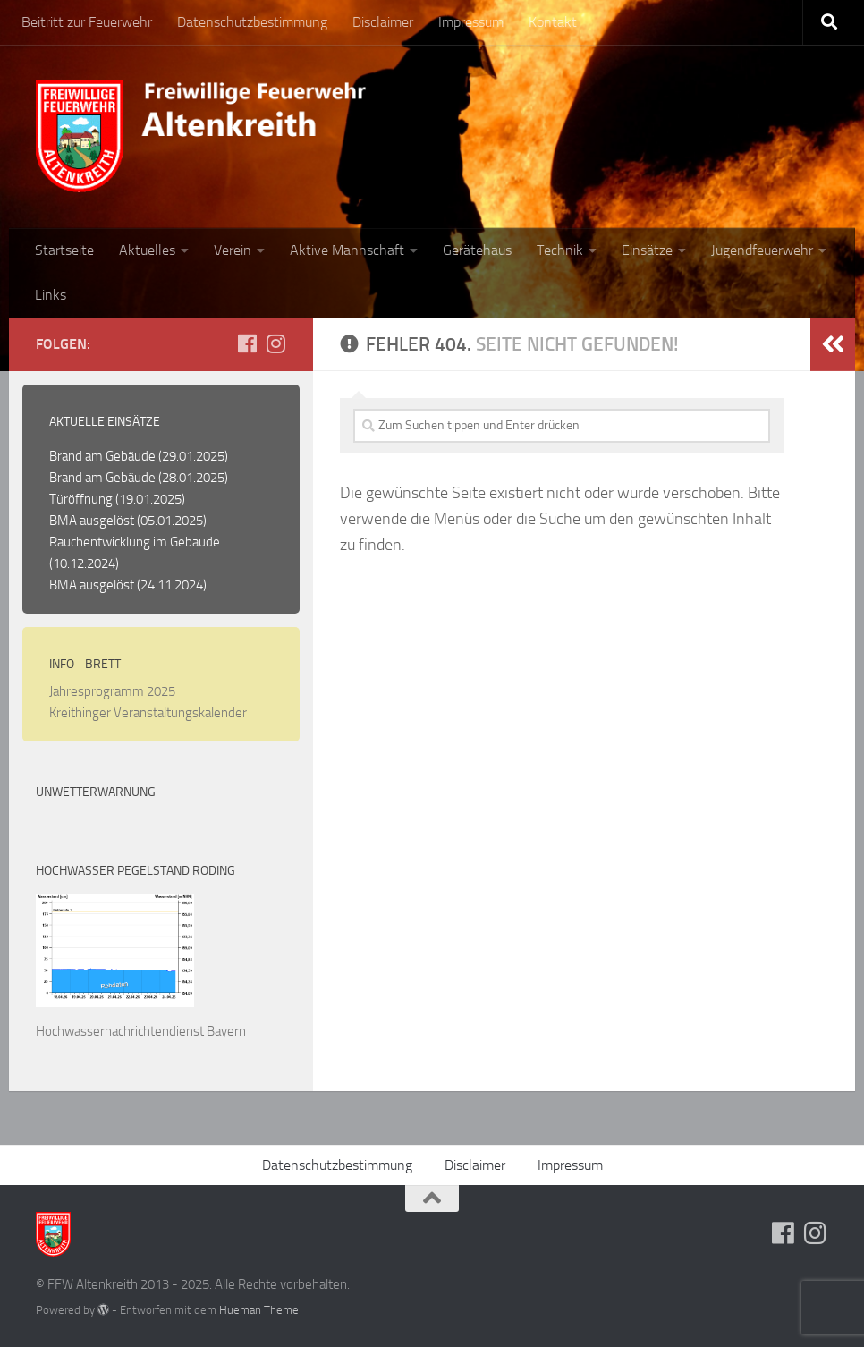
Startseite (64, 249)
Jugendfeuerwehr (762, 249)
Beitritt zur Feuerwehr (86, 21)
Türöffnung (81, 499)
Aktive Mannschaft (347, 249)
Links (50, 294)
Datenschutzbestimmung (252, 21)
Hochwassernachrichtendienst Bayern (141, 1031)
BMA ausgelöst (91, 521)
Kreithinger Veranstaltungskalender (148, 713)
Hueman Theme (259, 1310)
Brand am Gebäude (102, 456)
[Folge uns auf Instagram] (275, 343)
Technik (560, 249)
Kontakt (553, 21)
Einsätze (647, 249)
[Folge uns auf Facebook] (247, 343)
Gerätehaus (477, 249)
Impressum (471, 21)
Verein (232, 249)
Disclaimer (382, 21)
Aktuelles (147, 249)
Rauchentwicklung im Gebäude (134, 542)
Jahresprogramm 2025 (112, 691)
